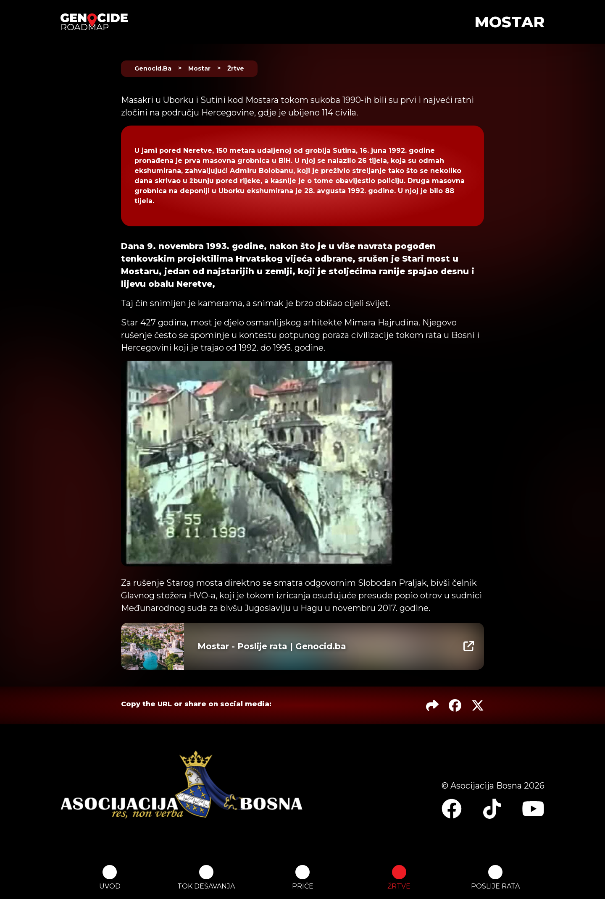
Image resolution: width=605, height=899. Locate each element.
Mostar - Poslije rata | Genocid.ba (271, 646)
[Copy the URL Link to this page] (432, 705)
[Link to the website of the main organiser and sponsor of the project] (181, 784)
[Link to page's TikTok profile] (492, 809)
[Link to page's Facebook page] (452, 809)
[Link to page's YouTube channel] (533, 809)
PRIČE (302, 877)
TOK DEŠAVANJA (206, 877)
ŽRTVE (398, 877)
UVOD (110, 877)
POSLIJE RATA (495, 877)
